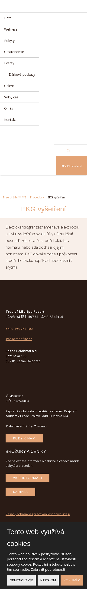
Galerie (9, 86)
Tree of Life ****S (14, 197)
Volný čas (11, 97)
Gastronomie (14, 52)
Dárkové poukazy (22, 74)
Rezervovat (72, 165)
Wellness (10, 29)
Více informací (27, 478)
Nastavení (48, 580)
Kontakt (10, 119)
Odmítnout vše (21, 580)
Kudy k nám (24, 438)
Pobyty (9, 40)
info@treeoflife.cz (19, 339)
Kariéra (20, 491)
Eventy (9, 63)
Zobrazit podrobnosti (48, 569)
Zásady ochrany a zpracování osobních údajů (38, 514)
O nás (8, 108)
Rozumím (71, 580)
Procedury (37, 197)
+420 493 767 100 (19, 328)
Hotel (8, 18)
